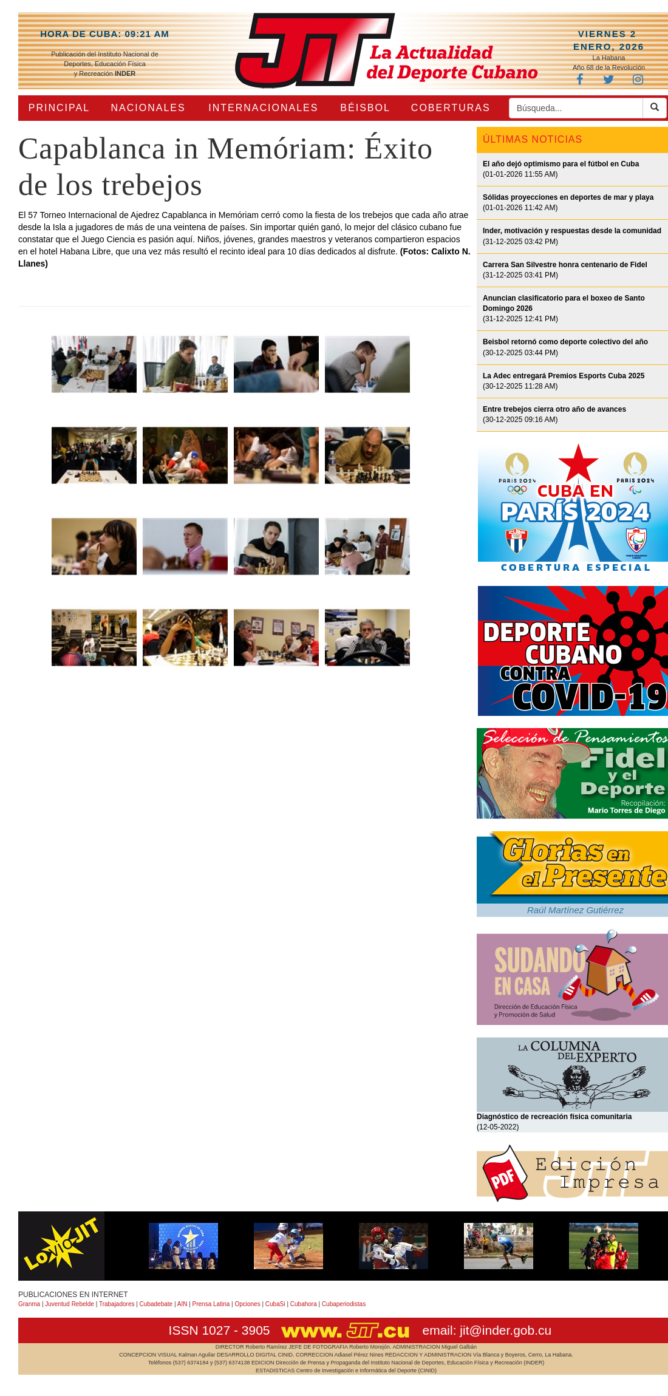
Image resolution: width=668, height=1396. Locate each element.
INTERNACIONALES (263, 108)
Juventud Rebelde (69, 1304)
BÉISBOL (365, 108)
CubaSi (275, 1304)
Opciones (247, 1304)
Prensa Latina (211, 1304)
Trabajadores (117, 1304)
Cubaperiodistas (344, 1304)
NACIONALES (148, 108)
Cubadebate (156, 1304)
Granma (29, 1304)
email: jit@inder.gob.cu (486, 1330)
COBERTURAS (451, 108)
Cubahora (303, 1304)
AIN (182, 1304)
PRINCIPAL (59, 108)
